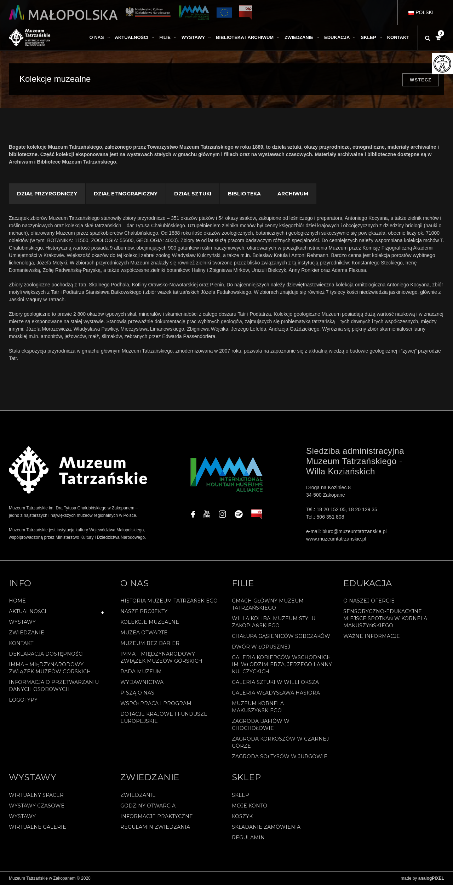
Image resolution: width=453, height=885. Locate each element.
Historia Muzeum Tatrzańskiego (169, 601)
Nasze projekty (143, 611)
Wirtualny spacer (36, 795)
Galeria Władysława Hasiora (276, 693)
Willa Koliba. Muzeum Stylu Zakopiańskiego (273, 622)
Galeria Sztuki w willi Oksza (275, 682)
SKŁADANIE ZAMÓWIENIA (266, 827)
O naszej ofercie (369, 601)
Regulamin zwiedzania (155, 827)
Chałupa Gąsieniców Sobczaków (281, 636)
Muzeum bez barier (149, 643)
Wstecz (420, 79)
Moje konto (249, 806)
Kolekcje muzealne (149, 622)
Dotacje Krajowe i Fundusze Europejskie (163, 717)
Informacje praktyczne (156, 816)
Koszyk (242, 816)
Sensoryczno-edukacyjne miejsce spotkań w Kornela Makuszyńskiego (385, 618)
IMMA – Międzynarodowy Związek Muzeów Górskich (50, 668)
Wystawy (22, 622)
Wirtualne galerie (37, 827)
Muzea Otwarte (143, 632)
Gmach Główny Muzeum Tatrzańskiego (268, 604)
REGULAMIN (248, 837)
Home (17, 601)
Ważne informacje (371, 636)
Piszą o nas (137, 693)
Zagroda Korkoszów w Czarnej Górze (280, 742)
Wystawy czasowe (36, 806)
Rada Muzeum (141, 671)
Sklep (240, 795)
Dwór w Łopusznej (261, 647)
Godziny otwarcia (148, 806)
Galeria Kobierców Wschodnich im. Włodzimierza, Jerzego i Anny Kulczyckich (282, 664)
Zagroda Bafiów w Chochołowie (260, 724)
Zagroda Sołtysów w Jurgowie (279, 756)
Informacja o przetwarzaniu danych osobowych (54, 685)
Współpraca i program (155, 703)
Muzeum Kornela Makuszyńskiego (258, 707)
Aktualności (27, 611)
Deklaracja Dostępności (46, 654)
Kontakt (21, 643)
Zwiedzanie (26, 632)
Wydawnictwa (142, 682)
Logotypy (23, 700)
